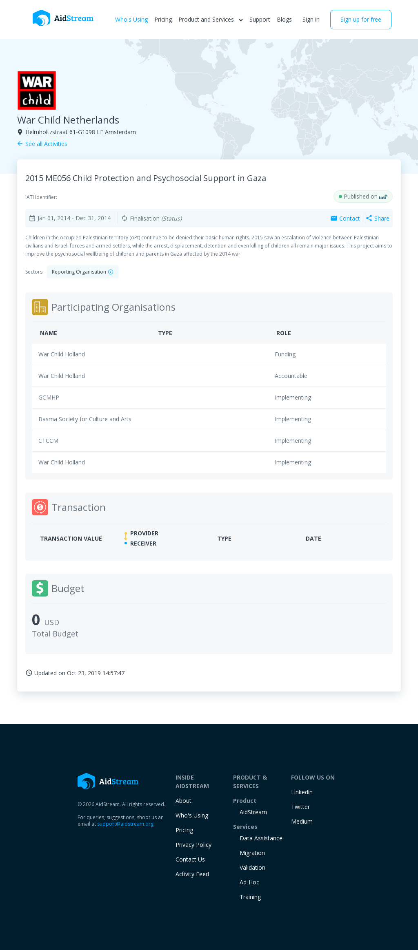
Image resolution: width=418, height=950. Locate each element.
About (183, 800)
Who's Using (131, 19)
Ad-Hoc (249, 882)
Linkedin (302, 792)
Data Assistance (261, 838)
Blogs (284, 19)
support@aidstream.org (125, 823)
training (250, 897)
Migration (252, 853)
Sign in (311, 19)
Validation (252, 867)
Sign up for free (360, 19)
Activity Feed (192, 874)
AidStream (253, 812)
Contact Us (190, 859)
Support (259, 19)
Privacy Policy (193, 844)
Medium (302, 821)
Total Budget (55, 633)
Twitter (300, 807)
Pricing (163, 19)
